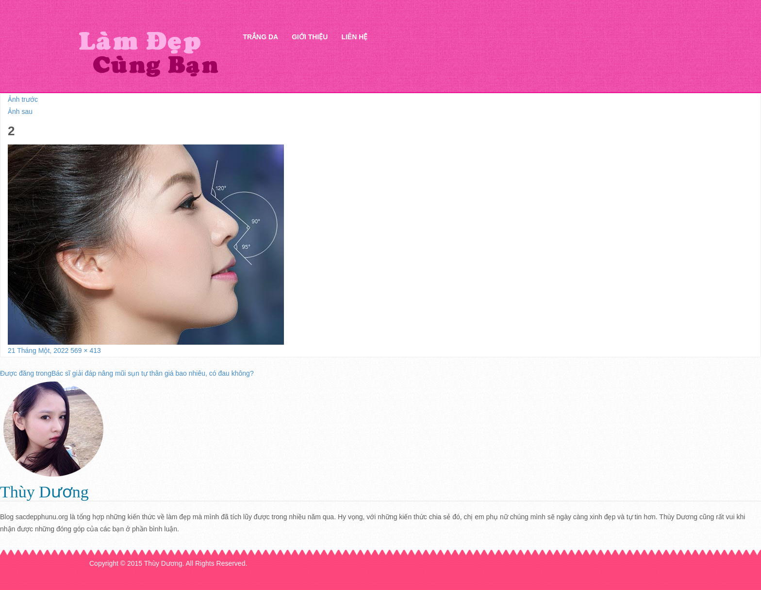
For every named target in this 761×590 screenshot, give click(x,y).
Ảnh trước (23, 99)
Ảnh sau (20, 111)
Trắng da (260, 37)
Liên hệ (354, 37)
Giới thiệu (310, 37)
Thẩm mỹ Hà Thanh (148, 54)
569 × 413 (85, 350)
